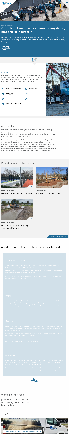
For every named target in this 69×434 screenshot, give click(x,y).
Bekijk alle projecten (58, 237)
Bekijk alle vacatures (9, 414)
